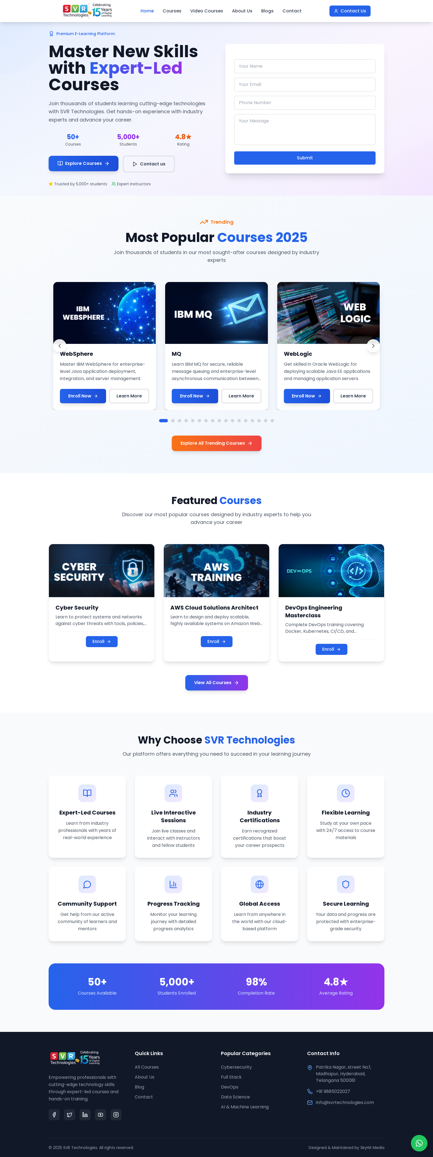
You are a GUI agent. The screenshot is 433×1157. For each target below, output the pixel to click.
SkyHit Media (372, 1147)
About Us (242, 11)
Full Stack (231, 1077)
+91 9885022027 (333, 1091)
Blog (139, 1087)
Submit (305, 158)
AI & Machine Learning (245, 1107)
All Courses (147, 1067)
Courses (172, 11)
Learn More (129, 396)
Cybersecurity (236, 1067)
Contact (292, 11)
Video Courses (206, 11)
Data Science (235, 1097)
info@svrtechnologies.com (345, 1102)
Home (147, 11)
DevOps (229, 1087)
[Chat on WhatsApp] (419, 1143)
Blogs (267, 11)
